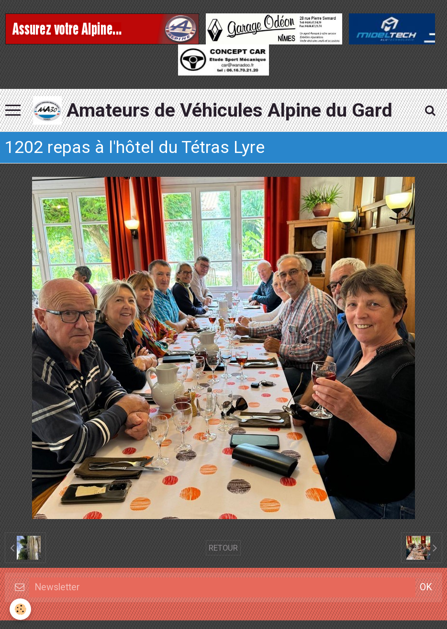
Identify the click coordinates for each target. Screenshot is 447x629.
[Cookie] (20, 609)
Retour (223, 548)
